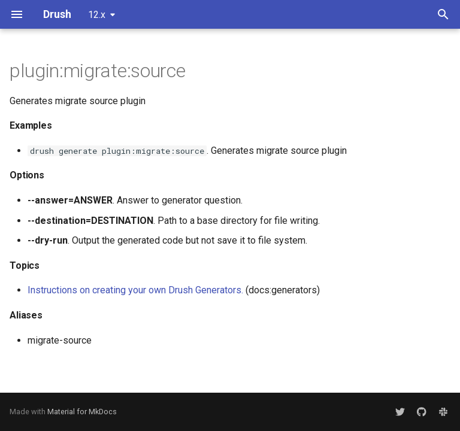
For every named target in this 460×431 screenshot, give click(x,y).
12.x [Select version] (96, 14)
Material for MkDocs (82, 411)
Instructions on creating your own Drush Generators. (135, 290)
